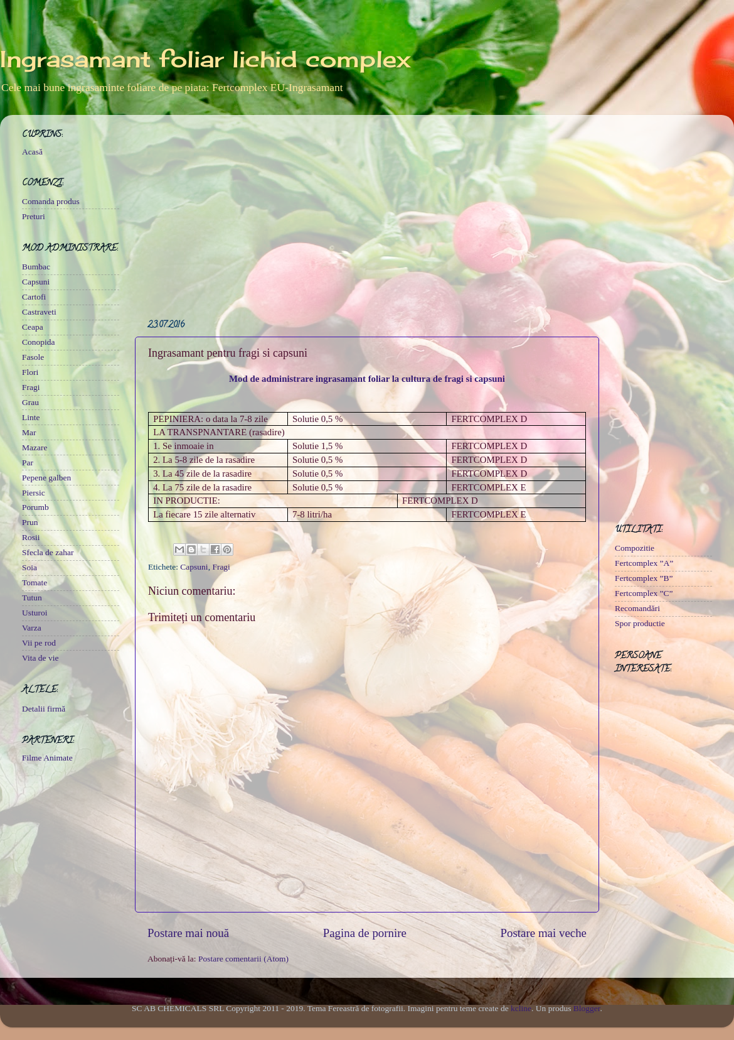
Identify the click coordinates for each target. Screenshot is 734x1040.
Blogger (586, 1008)
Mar (29, 432)
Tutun (32, 597)
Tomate (34, 582)
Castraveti (39, 312)
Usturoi (35, 612)
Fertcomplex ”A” (644, 563)
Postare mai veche (544, 933)
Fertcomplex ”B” (644, 578)
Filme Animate (47, 757)
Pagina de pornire (365, 933)
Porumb (35, 507)
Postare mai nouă (188, 933)
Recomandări (637, 608)
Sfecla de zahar (47, 552)
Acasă (32, 151)
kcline (521, 1008)
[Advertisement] (367, 212)
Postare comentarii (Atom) (243, 958)
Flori (30, 372)
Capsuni (194, 566)
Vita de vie (40, 658)
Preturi (33, 216)
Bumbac (36, 266)
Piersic (33, 492)
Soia (29, 567)
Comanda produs (51, 201)
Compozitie (634, 548)
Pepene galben (46, 477)
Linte (31, 417)
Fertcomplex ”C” (644, 593)
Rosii (31, 537)
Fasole (33, 357)
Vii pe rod (39, 642)
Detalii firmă (43, 708)
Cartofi (34, 296)
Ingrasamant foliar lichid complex (205, 59)
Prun (30, 522)
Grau (30, 402)
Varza (31, 627)
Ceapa (32, 327)
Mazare (34, 447)
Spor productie (640, 623)
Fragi (221, 566)
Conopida (38, 342)
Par (27, 462)
